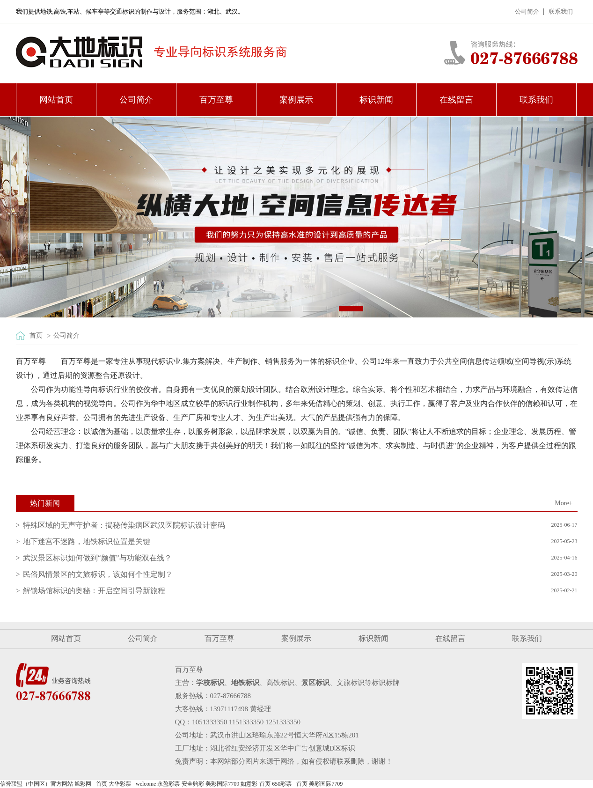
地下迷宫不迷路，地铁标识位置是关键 (86, 541)
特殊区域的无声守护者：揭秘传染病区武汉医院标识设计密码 (124, 525)
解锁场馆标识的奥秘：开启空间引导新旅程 (94, 591)
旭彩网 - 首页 (90, 784)
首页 (36, 335)
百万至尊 (216, 99)
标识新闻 (376, 99)
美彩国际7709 (222, 784)
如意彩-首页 (256, 784)
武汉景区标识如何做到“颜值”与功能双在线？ (97, 558)
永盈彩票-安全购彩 (180, 784)
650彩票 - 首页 (289, 784)
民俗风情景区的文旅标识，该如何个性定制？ (98, 574)
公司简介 (527, 11)
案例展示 (296, 99)
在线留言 (456, 99)
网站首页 (56, 99)
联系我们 (561, 11)
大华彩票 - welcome (132, 784)
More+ (563, 503)
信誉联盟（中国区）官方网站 (36, 784)
